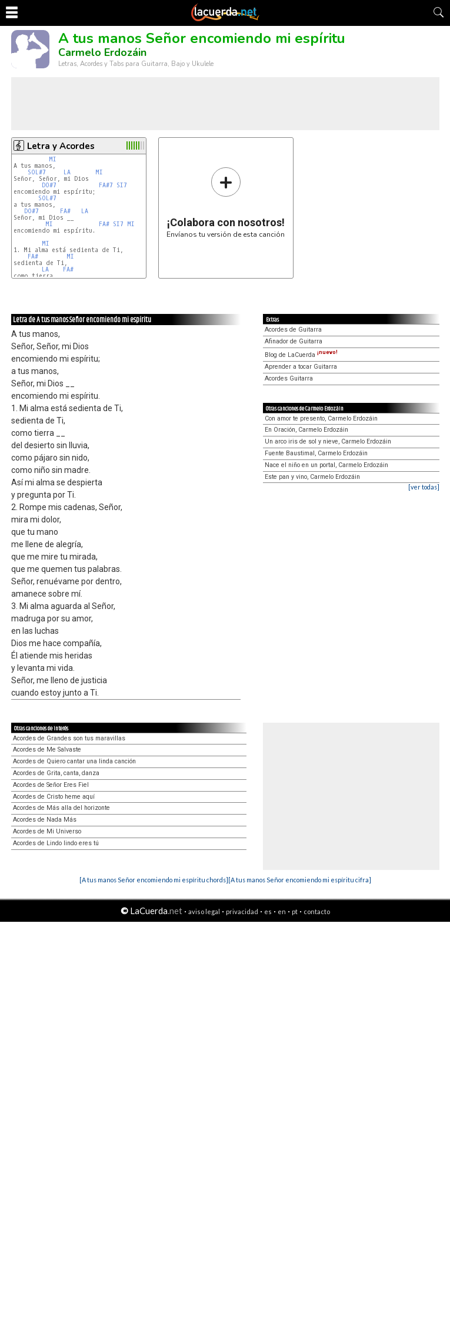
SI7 (121, 185)
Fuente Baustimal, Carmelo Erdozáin (316, 453)
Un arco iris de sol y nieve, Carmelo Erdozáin (328, 441)
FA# (65, 211)
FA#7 (106, 185)
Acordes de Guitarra (293, 329)
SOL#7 (37, 172)
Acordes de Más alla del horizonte (61, 808)
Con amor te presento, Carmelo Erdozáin (321, 418)
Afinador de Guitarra (293, 341)
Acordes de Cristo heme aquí (54, 796)
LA (67, 172)
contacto (317, 911)
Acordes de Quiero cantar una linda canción (74, 761)
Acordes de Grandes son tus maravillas (69, 738)
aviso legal (204, 911)
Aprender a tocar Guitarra (301, 366)
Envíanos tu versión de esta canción (225, 202)
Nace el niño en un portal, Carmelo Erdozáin (326, 465)
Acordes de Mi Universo (47, 831)
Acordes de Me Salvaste (47, 749)
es (268, 911)
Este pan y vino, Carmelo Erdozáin (312, 477)
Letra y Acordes (61, 146)
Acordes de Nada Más (44, 819)
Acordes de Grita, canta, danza (56, 773)
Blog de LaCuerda (301, 355)
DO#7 (49, 185)
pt (295, 911)
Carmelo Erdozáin (102, 52)
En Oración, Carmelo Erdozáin (306, 430)
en (282, 911)
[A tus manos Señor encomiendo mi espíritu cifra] (299, 879)
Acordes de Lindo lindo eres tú (56, 843)
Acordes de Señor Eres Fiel (51, 785)
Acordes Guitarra (289, 378)
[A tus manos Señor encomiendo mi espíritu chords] (153, 879)
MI (52, 159)
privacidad (242, 911)
